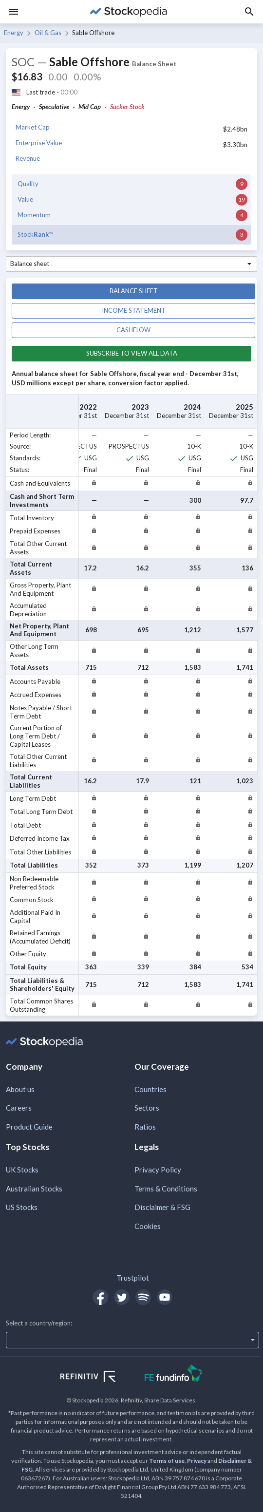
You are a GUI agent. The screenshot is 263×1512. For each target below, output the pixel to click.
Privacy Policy (157, 1169)
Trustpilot (132, 1277)
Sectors (146, 1107)
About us (20, 1089)
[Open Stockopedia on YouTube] (164, 1297)
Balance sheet (134, 291)
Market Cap (33, 127)
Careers (19, 1107)
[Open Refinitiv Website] (98, 1377)
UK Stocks (22, 1169)
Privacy (197, 1460)
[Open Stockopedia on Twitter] (122, 1297)
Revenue (28, 158)
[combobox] (131, 264)
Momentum (34, 215)
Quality (28, 184)
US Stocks (22, 1207)
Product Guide (29, 1126)
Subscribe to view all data (131, 353)
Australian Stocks (34, 1188)
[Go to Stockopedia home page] (128, 11)
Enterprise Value (39, 143)
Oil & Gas (48, 33)
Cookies (147, 1226)
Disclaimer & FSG (162, 1207)
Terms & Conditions (165, 1188)
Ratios (145, 1126)
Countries (150, 1089)
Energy (13, 33)
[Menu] (13, 11)
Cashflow (133, 330)
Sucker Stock (127, 107)
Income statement (134, 310)
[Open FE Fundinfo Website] (174, 1374)
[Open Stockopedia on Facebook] (100, 1297)
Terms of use (167, 1460)
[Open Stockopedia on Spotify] (143, 1297)
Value (25, 199)
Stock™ (35, 234)
